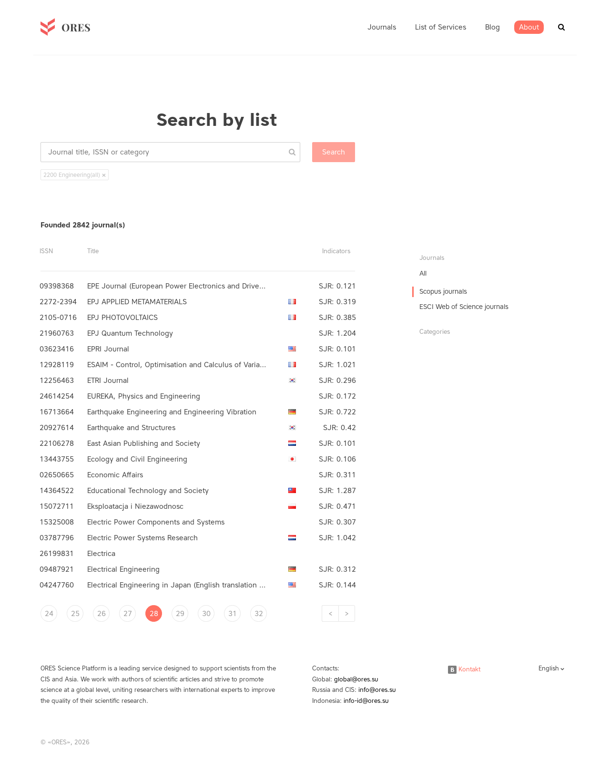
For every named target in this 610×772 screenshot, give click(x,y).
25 (75, 613)
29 (180, 613)
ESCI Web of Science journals (463, 307)
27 (127, 613)
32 (258, 613)
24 (49, 613)
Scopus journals (443, 292)
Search (333, 152)
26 (101, 613)
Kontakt (464, 669)
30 (206, 613)
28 (154, 613)
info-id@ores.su (366, 700)
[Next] (346, 613)
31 (232, 613)
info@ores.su (377, 689)
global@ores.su (356, 679)
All (423, 273)
